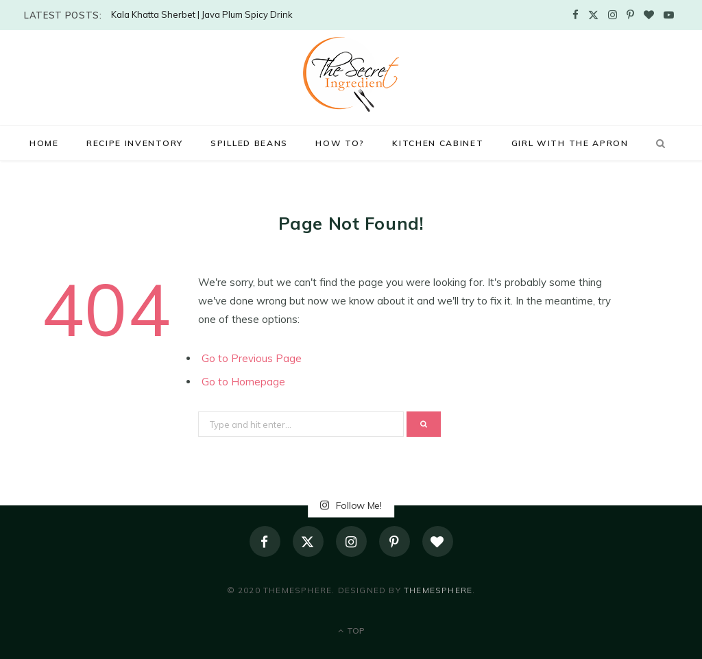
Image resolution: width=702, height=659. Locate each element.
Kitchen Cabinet (437, 143)
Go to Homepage (243, 381)
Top (351, 630)
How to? (340, 143)
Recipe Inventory (134, 143)
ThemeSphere (438, 590)
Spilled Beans (249, 143)
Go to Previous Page (252, 358)
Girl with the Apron (570, 143)
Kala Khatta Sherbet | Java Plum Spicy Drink (202, 14)
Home (44, 143)
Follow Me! (351, 505)
